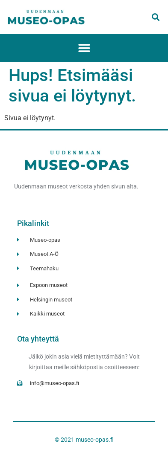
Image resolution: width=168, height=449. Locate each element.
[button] (155, 17)
